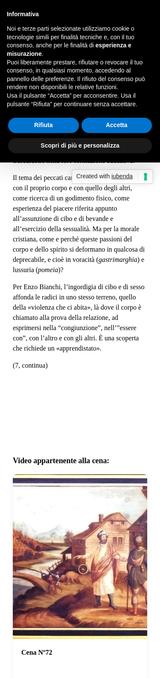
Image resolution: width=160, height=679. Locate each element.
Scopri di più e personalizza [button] (80, 145)
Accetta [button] (117, 125)
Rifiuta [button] (43, 125)
